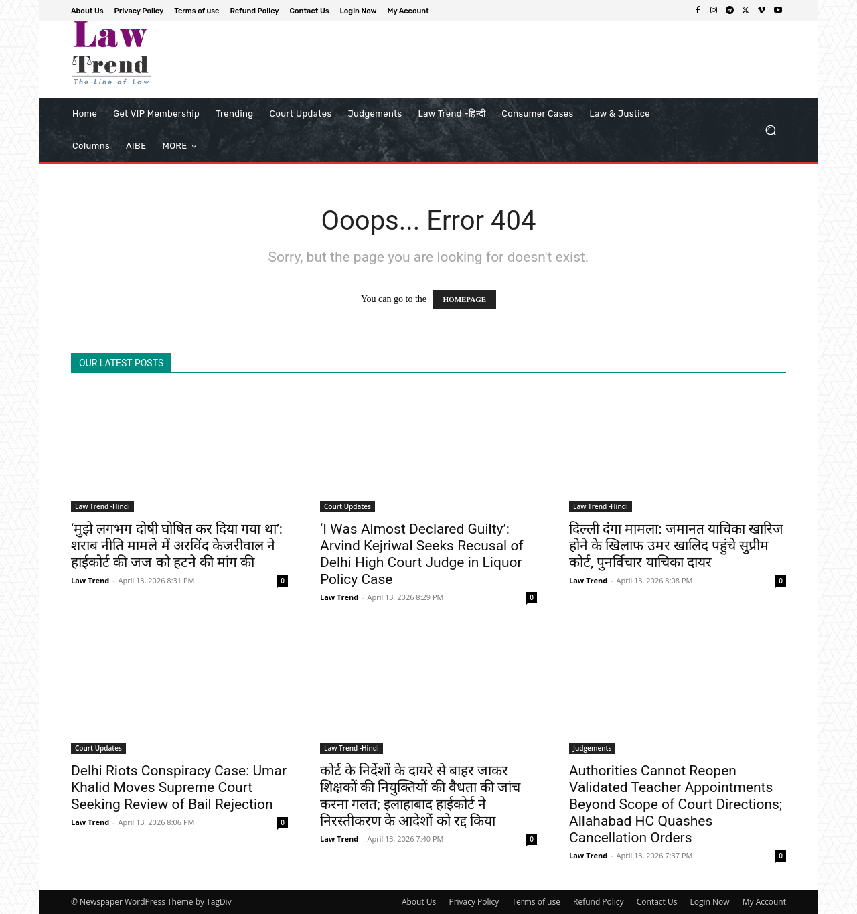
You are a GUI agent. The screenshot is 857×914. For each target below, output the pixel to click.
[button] (770, 130)
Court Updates (347, 506)
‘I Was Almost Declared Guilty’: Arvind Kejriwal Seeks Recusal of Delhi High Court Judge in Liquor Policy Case (422, 554)
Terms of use (536, 901)
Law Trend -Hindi (102, 506)
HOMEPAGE (465, 299)
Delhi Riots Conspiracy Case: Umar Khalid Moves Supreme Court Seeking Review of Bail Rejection (179, 787)
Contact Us (657, 901)
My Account (764, 901)
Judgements (592, 748)
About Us (419, 901)
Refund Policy (598, 901)
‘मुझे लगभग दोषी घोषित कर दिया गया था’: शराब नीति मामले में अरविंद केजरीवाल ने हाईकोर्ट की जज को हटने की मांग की (177, 545)
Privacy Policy (474, 901)
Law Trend (90, 580)
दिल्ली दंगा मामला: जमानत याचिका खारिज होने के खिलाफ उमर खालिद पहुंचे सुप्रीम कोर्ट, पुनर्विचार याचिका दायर (676, 545)
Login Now (710, 901)
